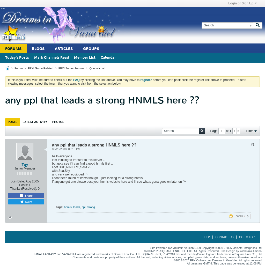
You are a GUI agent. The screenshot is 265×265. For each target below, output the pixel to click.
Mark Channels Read (51, 57)
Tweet (26, 202)
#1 (252, 144)
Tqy (25, 165)
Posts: (23, 185)
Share (26, 196)
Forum (18, 68)
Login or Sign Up (242, 3)
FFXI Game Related (40, 68)
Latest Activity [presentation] (35, 121)
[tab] (12, 122)
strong (91, 207)
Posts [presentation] (12, 121)
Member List (84, 57)
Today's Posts (17, 57)
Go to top (247, 237)
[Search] (227, 25)
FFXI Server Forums (71, 68)
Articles (64, 48)
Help (206, 237)
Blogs (38, 48)
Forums (13, 48)
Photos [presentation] (58, 121)
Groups (91, 48)
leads (76, 207)
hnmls (68, 207)
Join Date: (18, 181)
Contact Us (224, 237)
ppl (83, 207)
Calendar (108, 57)
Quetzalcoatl (97, 68)
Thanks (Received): (23, 188)
